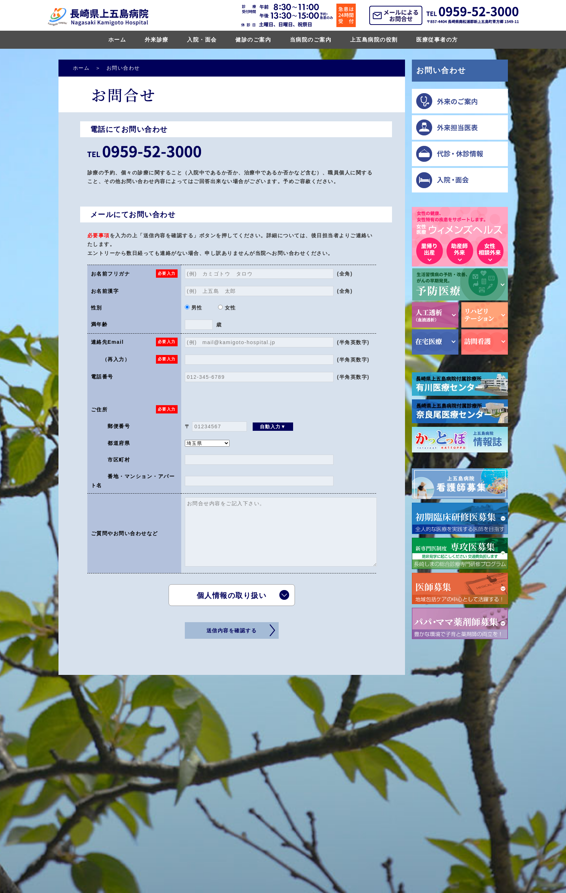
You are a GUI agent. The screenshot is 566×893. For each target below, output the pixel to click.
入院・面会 (202, 39)
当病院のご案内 (311, 39)
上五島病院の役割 (374, 39)
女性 (227, 308)
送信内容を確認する (231, 630)
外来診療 (157, 39)
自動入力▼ (273, 426)
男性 (194, 308)
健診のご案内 (253, 39)
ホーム (117, 39)
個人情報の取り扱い (232, 595)
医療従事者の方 (437, 39)
